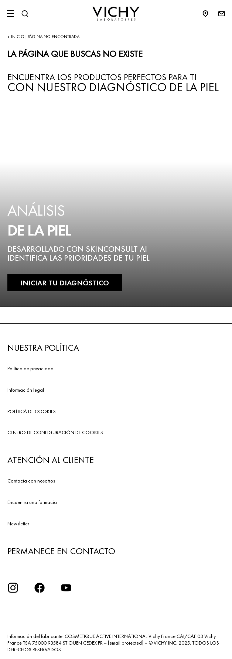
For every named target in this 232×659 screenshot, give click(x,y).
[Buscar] (24, 13)
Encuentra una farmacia (32, 502)
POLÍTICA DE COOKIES (31, 411)
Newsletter (18, 523)
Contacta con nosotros (31, 480)
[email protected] (125, 642)
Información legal (25, 390)
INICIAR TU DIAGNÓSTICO (64, 283)
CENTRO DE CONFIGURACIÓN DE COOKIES (55, 432)
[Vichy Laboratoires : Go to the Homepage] (116, 14)
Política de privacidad (30, 368)
